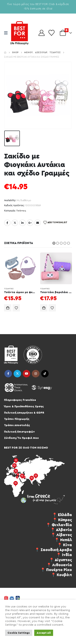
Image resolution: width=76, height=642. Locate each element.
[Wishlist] (51, 33)
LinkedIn (22, 223)
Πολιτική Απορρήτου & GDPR (24, 412)
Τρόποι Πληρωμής (16, 419)
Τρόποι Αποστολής (17, 425)
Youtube (26, 373)
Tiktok (45, 373)
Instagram (35, 373)
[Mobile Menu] (7, 33)
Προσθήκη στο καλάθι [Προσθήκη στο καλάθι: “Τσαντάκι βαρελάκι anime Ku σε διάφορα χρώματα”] (43, 307)
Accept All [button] (44, 632)
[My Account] (41, 33)
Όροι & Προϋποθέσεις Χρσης (24, 406)
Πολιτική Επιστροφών (19, 431)
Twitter (15, 223)
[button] (54, 243)
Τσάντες (21, 211)
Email (37, 223)
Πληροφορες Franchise (20, 400)
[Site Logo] (19, 33)
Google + (30, 223)
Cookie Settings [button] (18, 632)
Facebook (7, 223)
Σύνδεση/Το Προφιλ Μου (21, 438)
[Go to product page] (20, 268)
